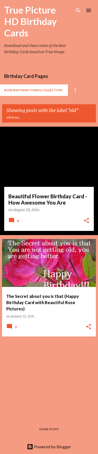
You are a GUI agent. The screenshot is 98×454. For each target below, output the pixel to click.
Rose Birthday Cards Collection (33, 90)
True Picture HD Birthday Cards (30, 21)
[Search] (78, 10)
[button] (86, 221)
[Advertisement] (49, 377)
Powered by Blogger (49, 446)
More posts (49, 429)
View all (13, 117)
